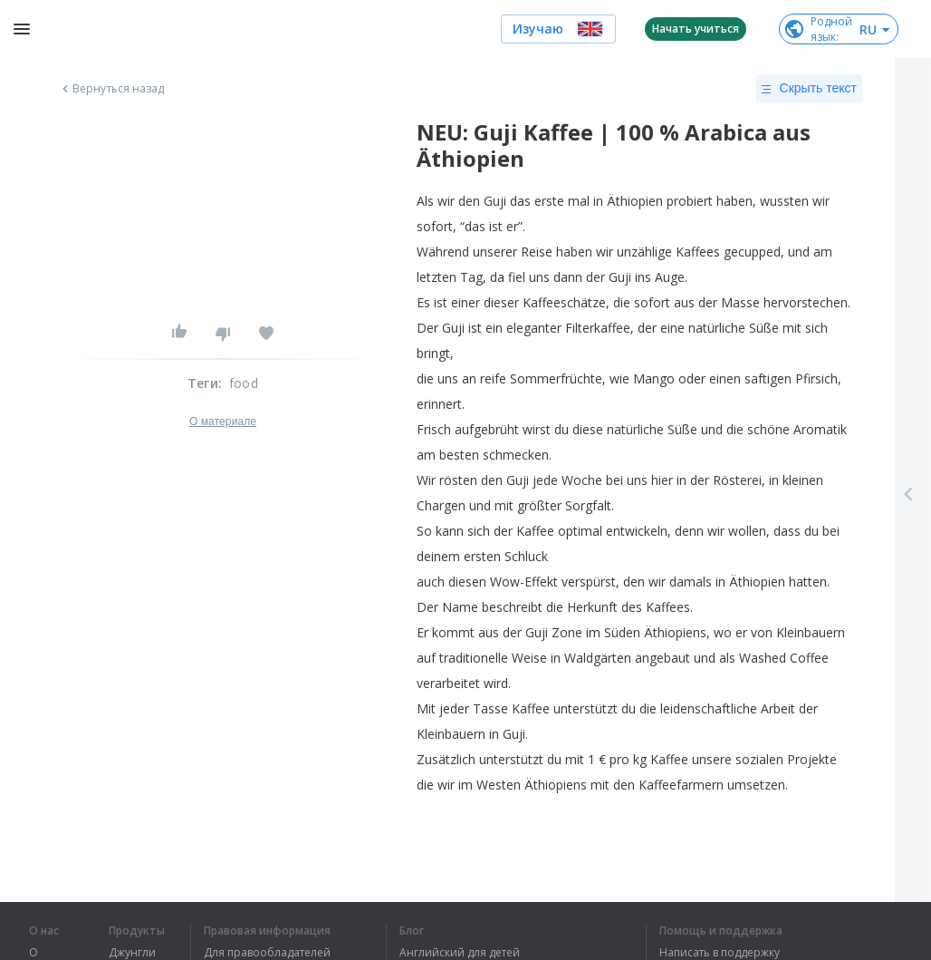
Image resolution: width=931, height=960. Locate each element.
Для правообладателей (267, 952)
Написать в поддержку (719, 952)
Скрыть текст (809, 89)
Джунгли (132, 952)
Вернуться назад (111, 88)
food (243, 383)
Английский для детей (459, 952)
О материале (222, 421)
